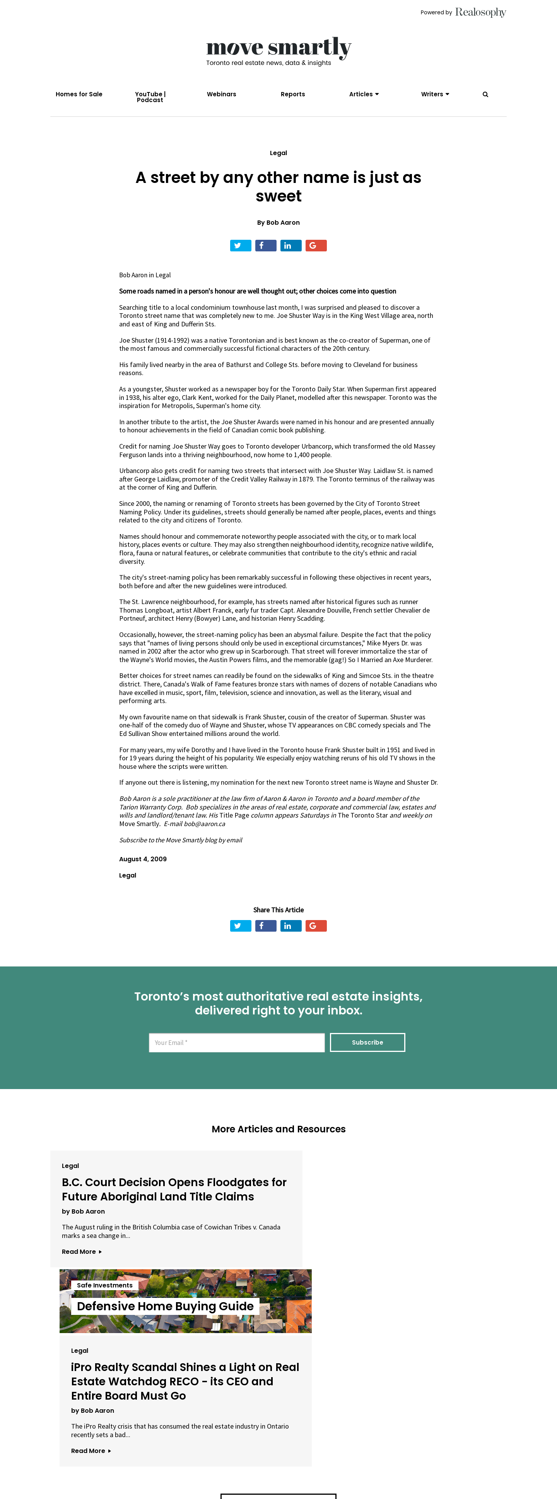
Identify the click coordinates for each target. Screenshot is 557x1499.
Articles (361, 94)
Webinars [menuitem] (221, 94)
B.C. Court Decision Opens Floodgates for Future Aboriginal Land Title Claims (122, 1210)
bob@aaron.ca (205, 830)
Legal (278, 159)
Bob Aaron (283, 229)
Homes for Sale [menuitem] (79, 94)
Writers (432, 94)
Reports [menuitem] (293, 94)
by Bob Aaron (83, 1246)
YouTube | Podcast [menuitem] (150, 97)
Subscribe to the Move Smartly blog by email (184, 846)
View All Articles (278, 1374)
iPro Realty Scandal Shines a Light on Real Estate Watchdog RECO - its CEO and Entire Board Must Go (425, 1225)
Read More (81, 1295)
